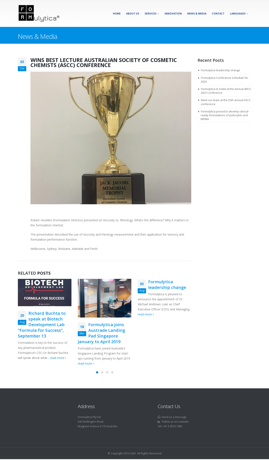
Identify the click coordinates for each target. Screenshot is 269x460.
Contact (218, 13)
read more (58, 358)
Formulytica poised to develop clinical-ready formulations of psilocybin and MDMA (225, 115)
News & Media (196, 13)
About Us (132, 13)
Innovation (173, 13)
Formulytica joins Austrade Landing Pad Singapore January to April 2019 (101, 333)
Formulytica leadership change (167, 284)
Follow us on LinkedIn (173, 421)
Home (117, 13)
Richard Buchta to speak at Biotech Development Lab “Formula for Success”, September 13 (42, 324)
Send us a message (172, 417)
